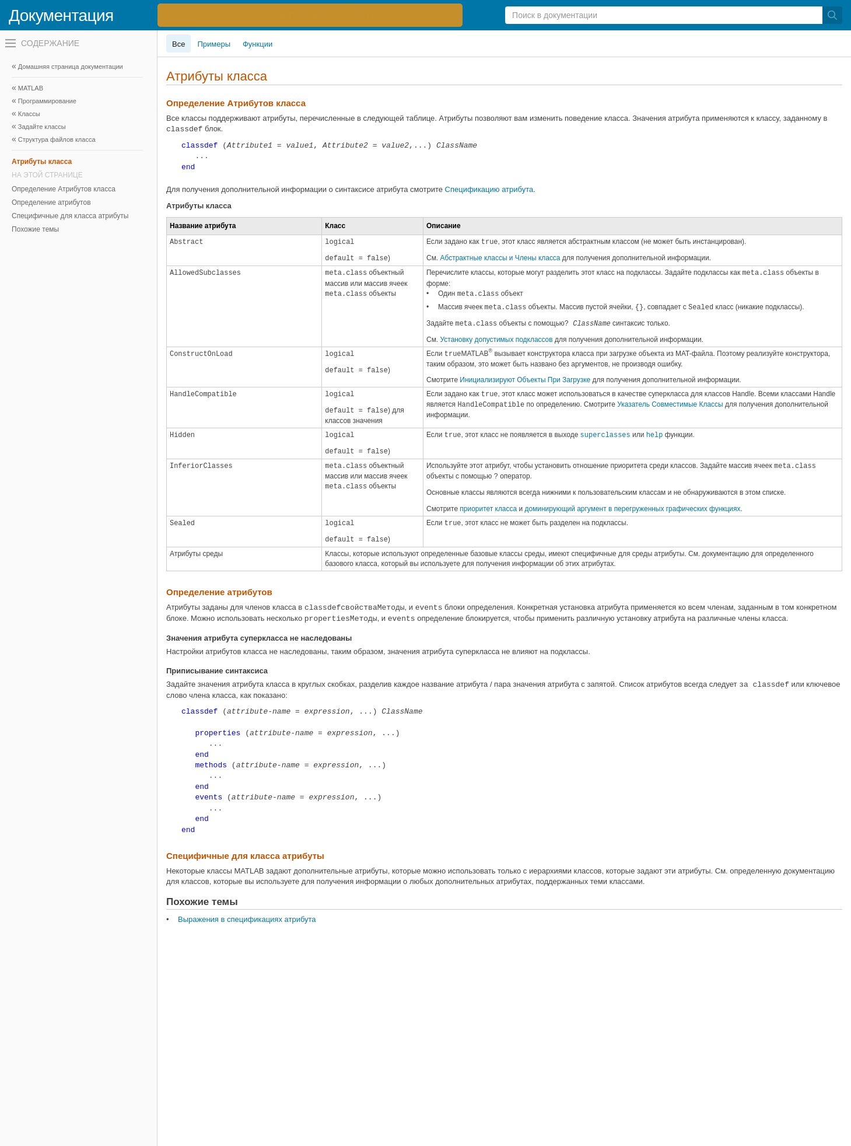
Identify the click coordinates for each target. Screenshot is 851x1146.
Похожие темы (35, 229)
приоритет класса (488, 509)
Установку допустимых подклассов (496, 340)
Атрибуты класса (42, 162)
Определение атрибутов (51, 202)
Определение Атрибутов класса (63, 189)
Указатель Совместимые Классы (670, 404)
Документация (61, 15)
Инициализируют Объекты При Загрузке (525, 380)
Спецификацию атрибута (489, 189)
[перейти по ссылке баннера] (310, 15)
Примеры (213, 44)
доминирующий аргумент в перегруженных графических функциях (632, 509)
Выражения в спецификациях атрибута (247, 919)
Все (178, 44)
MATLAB (30, 88)
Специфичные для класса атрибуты (70, 216)
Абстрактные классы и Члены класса (500, 258)
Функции (257, 44)
